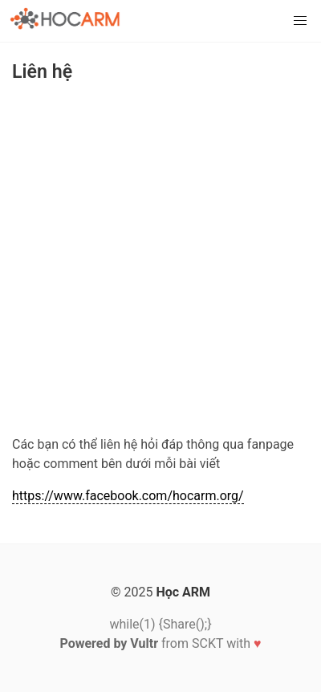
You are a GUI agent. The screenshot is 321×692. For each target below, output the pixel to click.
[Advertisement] (160, 261)
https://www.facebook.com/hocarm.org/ (128, 495)
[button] (300, 21)
